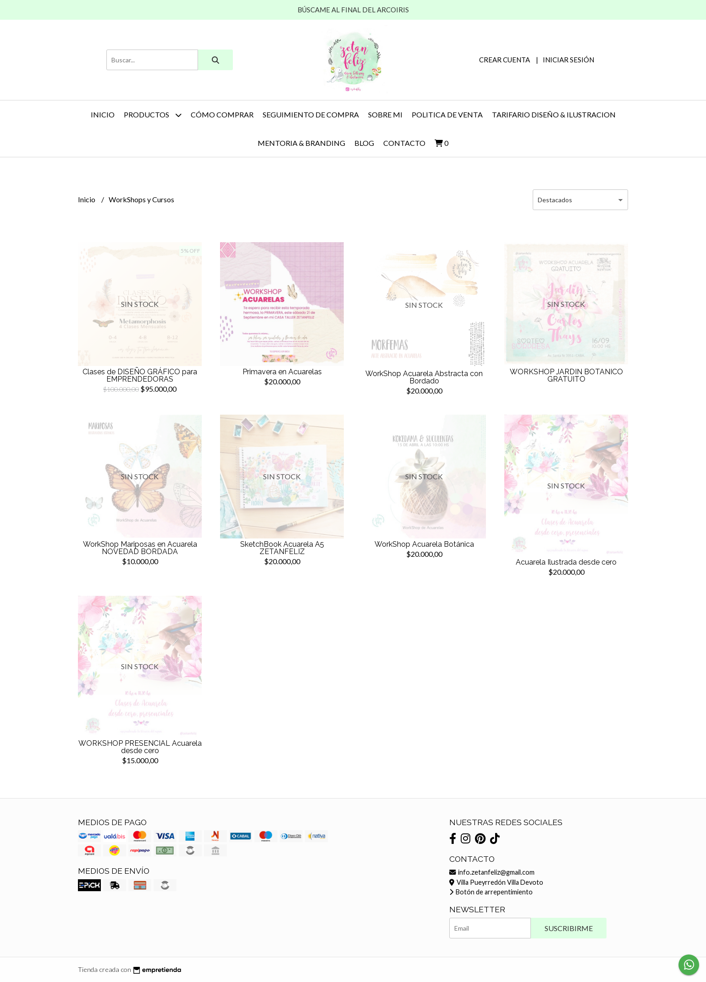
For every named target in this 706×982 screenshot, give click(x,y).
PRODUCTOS (153, 115)
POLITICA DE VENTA (447, 114)
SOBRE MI (385, 114)
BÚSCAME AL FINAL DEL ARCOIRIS (353, 10)
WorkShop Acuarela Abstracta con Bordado (424, 377)
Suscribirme (569, 928)
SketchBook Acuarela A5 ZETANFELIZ (282, 548)
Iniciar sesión (568, 59)
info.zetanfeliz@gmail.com (492, 872)
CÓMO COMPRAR (222, 114)
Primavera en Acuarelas (282, 371)
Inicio (103, 114)
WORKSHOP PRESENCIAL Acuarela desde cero (140, 747)
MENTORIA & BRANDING (301, 143)
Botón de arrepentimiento (491, 892)
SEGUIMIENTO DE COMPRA (311, 114)
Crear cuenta (504, 59)
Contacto (404, 143)
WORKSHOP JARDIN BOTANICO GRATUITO (566, 375)
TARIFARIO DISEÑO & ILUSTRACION (554, 114)
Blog (364, 143)
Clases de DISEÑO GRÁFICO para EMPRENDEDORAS (140, 375)
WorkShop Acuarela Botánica (424, 544)
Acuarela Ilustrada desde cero (566, 562)
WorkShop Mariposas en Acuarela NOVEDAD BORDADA (140, 548)
